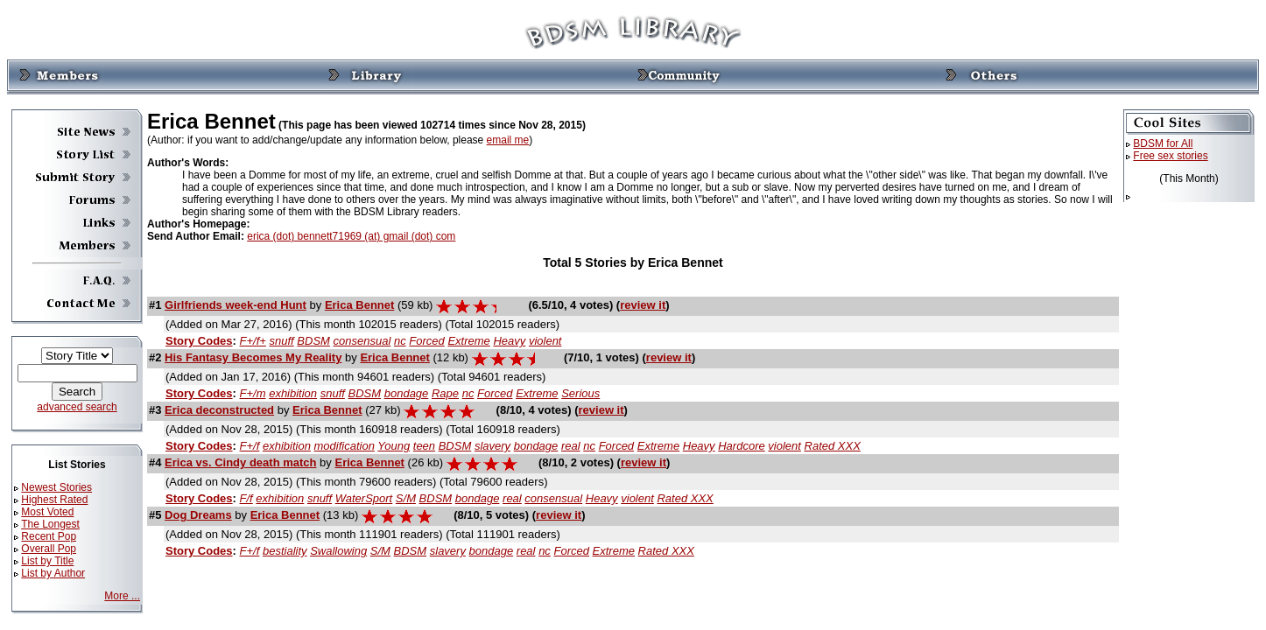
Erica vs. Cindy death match (240, 462)
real (570, 445)
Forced (426, 340)
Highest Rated (54, 500)
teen (424, 445)
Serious (580, 393)
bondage (406, 393)
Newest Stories (56, 487)
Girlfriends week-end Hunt (235, 305)
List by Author (53, 573)
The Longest (50, 524)
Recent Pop (48, 536)
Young (393, 445)
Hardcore (741, 445)
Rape (445, 393)
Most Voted (47, 512)
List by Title (47, 561)
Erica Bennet (359, 305)
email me (508, 140)
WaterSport (364, 498)
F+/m (253, 393)
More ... (122, 596)
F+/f (250, 445)
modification (344, 445)
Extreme (468, 340)
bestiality (285, 550)
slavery (492, 445)
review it (642, 305)
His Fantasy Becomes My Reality (253, 357)
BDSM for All (1162, 143)
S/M (406, 498)
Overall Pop (48, 548)
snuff (282, 340)
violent (545, 340)
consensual (362, 340)
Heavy (509, 340)
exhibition (293, 393)
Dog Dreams (198, 515)
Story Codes (199, 340)
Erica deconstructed (219, 409)
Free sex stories (1170, 156)
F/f (246, 498)
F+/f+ (253, 340)
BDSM (313, 340)
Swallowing (338, 550)
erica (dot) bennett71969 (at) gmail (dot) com (351, 236)
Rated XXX (833, 445)
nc (400, 340)
